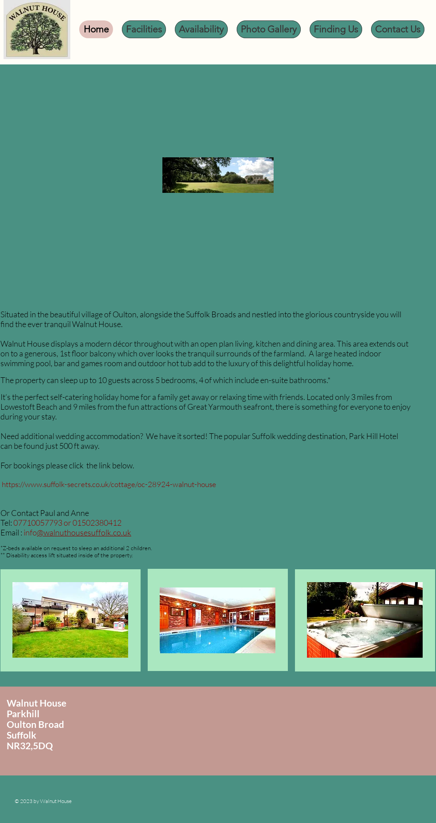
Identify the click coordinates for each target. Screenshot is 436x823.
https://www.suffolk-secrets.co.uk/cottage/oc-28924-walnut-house (109, 484)
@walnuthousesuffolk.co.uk (84, 532)
